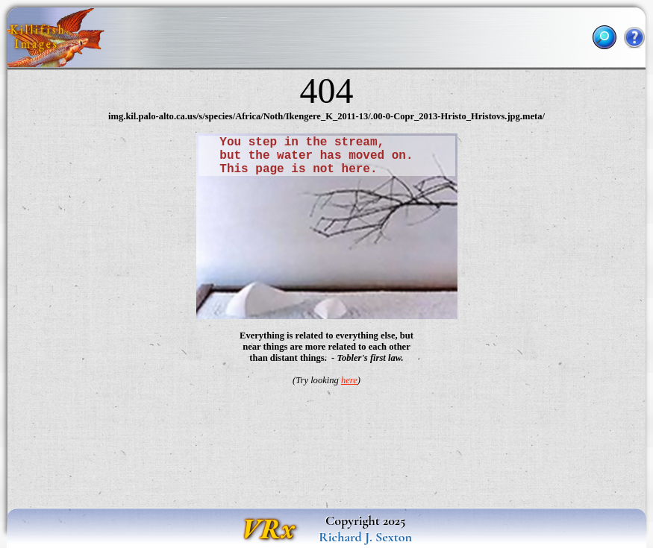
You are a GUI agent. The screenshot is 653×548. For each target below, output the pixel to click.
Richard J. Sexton (365, 537)
